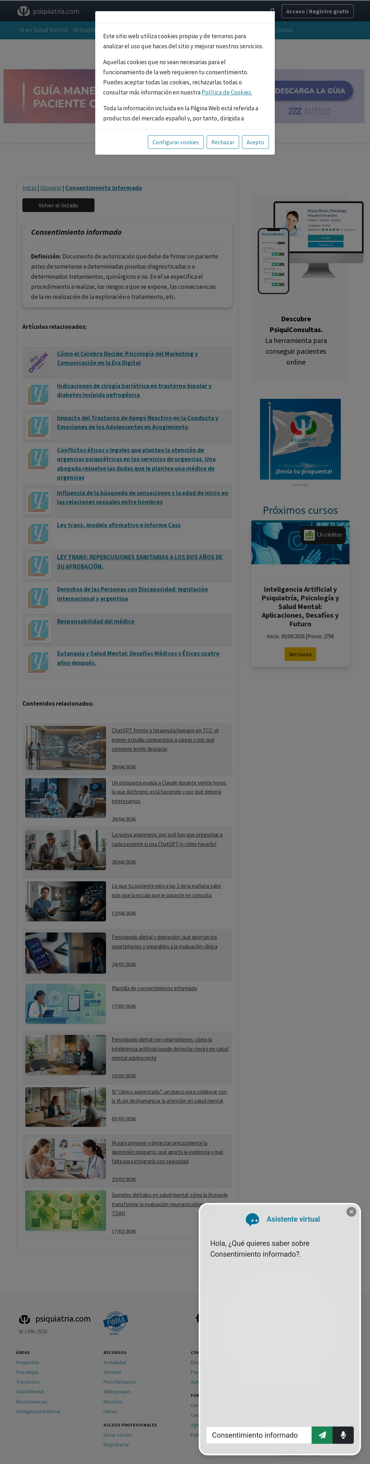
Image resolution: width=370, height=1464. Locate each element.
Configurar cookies (176, 142)
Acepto (255, 142)
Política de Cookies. (227, 92)
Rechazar (222, 142)
